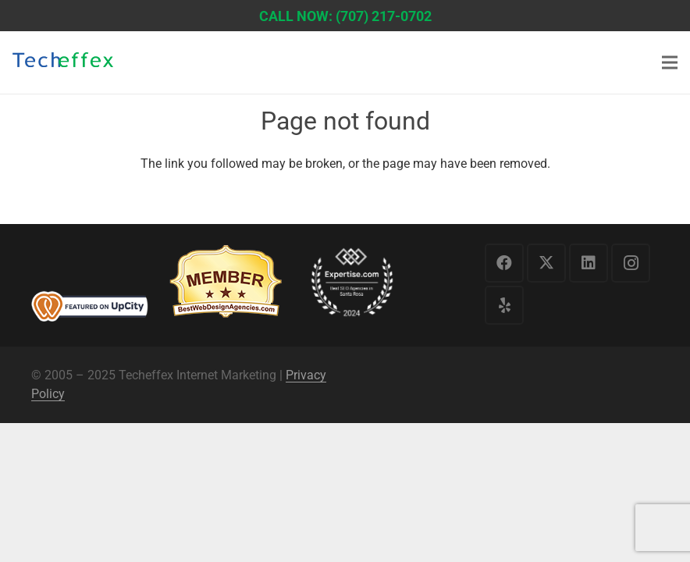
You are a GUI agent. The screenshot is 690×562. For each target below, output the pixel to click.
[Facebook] (504, 263)
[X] (546, 263)
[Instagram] (630, 263)
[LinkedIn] (588, 263)
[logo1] (62, 64)
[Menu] (670, 62)
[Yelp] (504, 305)
